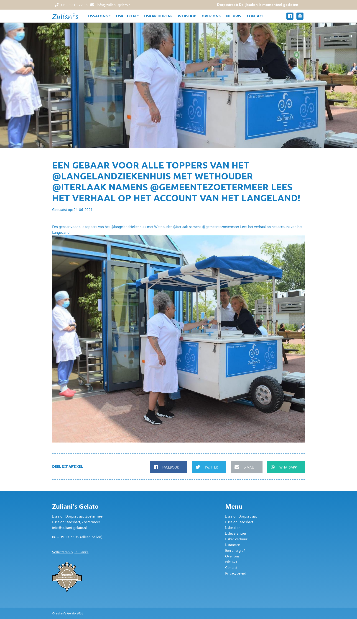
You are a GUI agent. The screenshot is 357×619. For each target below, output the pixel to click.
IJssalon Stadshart (239, 521)
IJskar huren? (158, 15)
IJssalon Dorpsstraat (241, 516)
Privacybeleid (235, 573)
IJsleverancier (235, 533)
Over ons (211, 15)
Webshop (187, 15)
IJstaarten (232, 544)
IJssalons (98, 15)
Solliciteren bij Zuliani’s (70, 551)
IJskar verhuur (236, 538)
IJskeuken (126, 15)
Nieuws (233, 15)
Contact (255, 15)
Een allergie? (235, 550)
